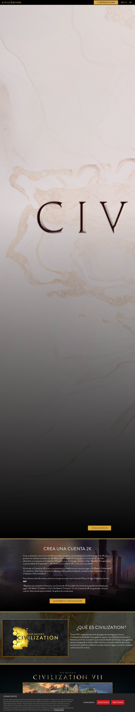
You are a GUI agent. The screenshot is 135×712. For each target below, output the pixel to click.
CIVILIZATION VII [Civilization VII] (99, 528)
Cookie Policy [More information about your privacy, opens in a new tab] (59, 710)
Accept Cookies (103, 702)
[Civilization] (11, 2)
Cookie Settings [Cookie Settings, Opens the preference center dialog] (88, 702)
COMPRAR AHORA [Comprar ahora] (106, 2)
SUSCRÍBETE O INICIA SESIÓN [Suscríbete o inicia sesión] (67, 601)
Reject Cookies (118, 702)
